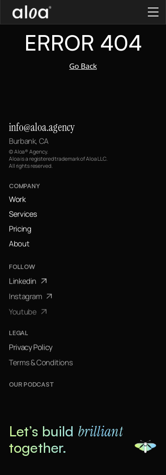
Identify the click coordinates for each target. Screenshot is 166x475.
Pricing (20, 229)
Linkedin (27, 282)
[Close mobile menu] (153, 12)
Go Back (83, 66)
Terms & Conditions (41, 363)
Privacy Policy (31, 348)
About (19, 244)
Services (23, 214)
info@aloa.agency (42, 127)
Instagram (30, 297)
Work (17, 199)
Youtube (27, 313)
